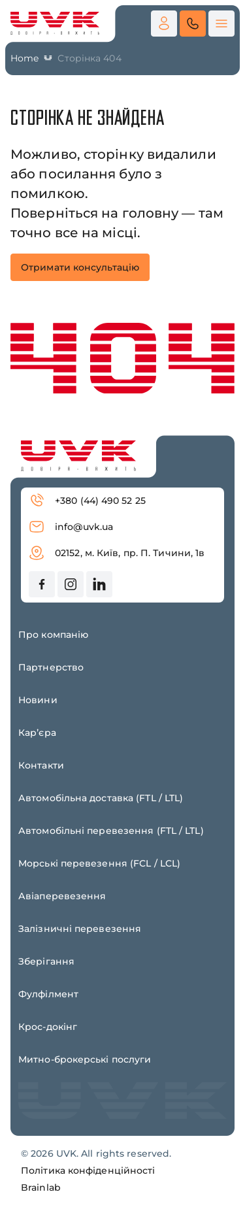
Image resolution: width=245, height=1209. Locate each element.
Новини (37, 700)
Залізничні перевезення (79, 929)
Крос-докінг (47, 1027)
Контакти (41, 765)
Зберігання (46, 961)
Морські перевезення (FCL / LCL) (99, 863)
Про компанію (53, 634)
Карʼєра (37, 732)
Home (24, 58)
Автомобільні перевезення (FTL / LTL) (111, 830)
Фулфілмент (48, 994)
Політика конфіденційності (88, 1170)
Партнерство (51, 667)
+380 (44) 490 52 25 (87, 500)
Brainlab (41, 1187)
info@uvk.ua (71, 527)
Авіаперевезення (62, 896)
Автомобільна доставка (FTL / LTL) (100, 798)
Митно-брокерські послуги (84, 1059)
